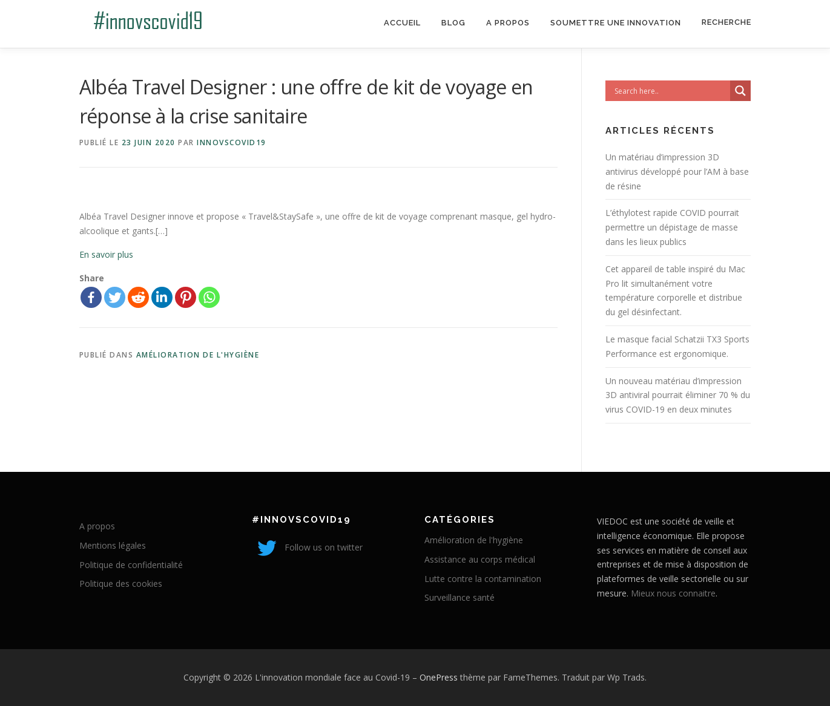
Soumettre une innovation (615, 22)
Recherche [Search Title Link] (726, 22)
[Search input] (670, 90)
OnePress (439, 677)
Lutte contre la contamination (482, 578)
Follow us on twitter (307, 547)
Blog (453, 22)
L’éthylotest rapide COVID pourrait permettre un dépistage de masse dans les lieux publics (672, 227)
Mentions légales (112, 545)
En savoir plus (106, 254)
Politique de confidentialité (131, 564)
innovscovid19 (231, 142)
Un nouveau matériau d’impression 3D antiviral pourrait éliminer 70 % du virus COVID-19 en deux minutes (677, 395)
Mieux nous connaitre (673, 593)
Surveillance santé (459, 597)
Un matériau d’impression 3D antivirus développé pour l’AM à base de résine (677, 171)
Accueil (402, 22)
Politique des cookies (120, 583)
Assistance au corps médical (479, 559)
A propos (508, 22)
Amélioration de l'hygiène (198, 355)
